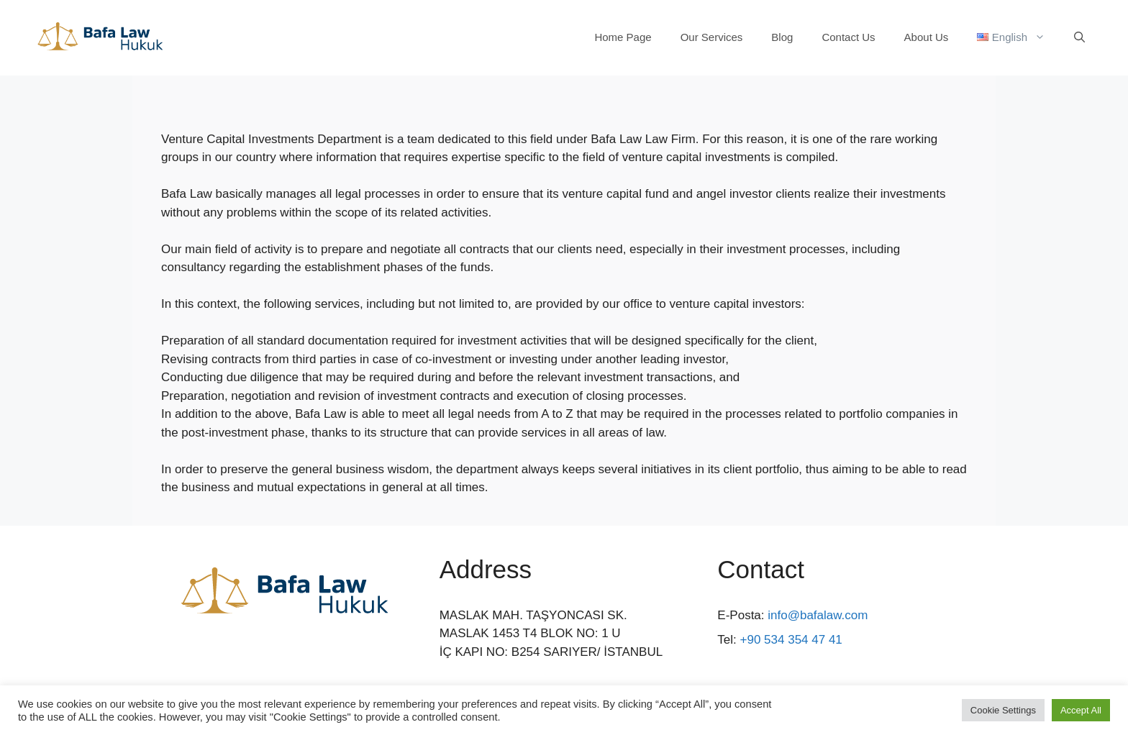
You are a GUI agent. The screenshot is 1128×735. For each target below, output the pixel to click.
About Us (926, 37)
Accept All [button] (1080, 710)
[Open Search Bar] (1079, 37)
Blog (782, 37)
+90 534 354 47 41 (791, 640)
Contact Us (848, 37)
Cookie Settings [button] (1003, 710)
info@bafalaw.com (818, 615)
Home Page (622, 37)
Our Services (712, 37)
